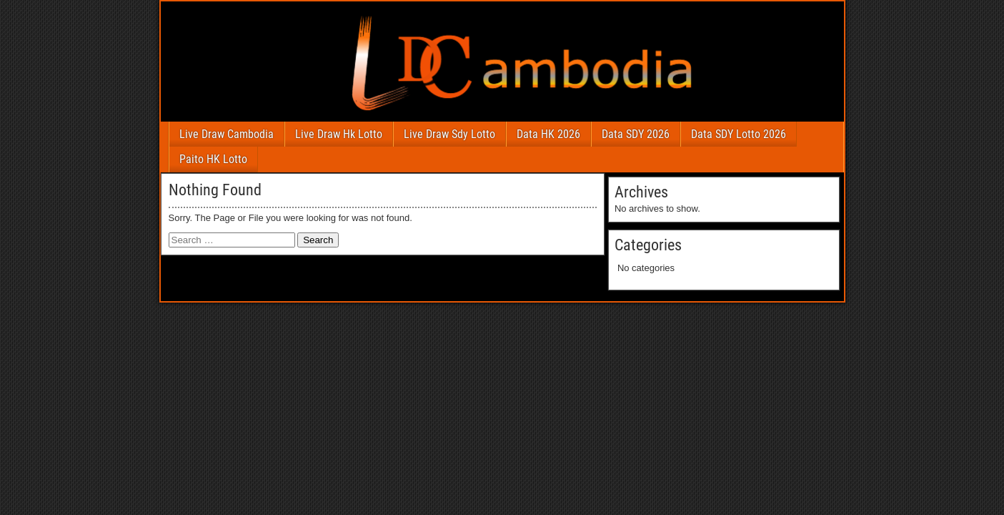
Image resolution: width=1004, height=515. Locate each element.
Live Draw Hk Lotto (338, 134)
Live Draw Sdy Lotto (449, 134)
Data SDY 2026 (636, 134)
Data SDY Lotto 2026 (738, 134)
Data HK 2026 (548, 134)
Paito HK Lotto (213, 159)
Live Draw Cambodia (226, 134)
